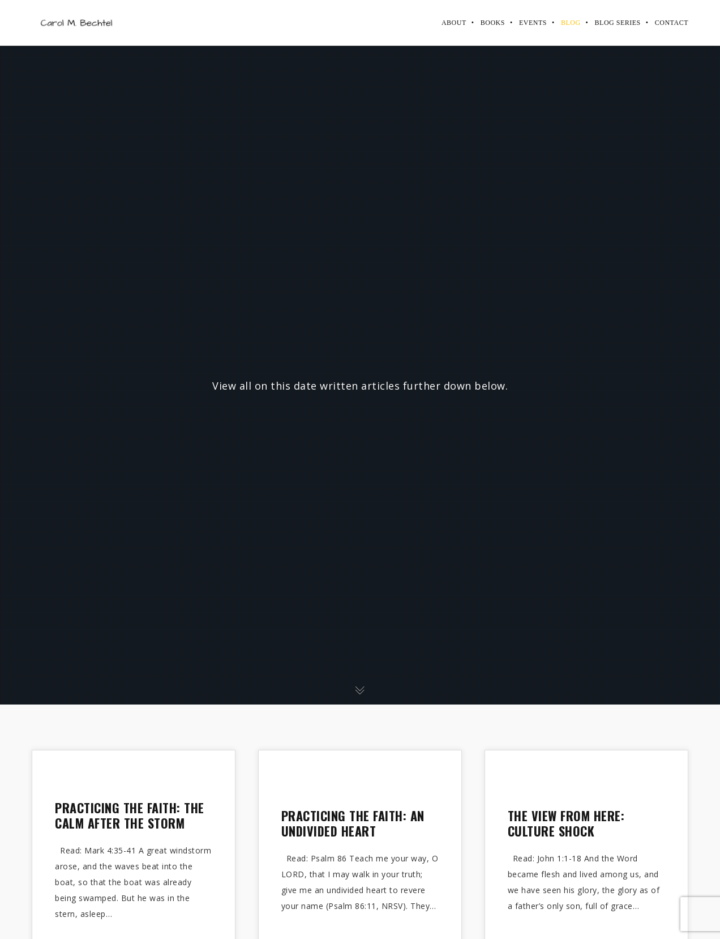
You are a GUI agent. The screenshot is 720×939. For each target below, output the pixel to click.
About (454, 23)
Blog (571, 23)
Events (533, 23)
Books (493, 23)
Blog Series (618, 23)
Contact (671, 23)
